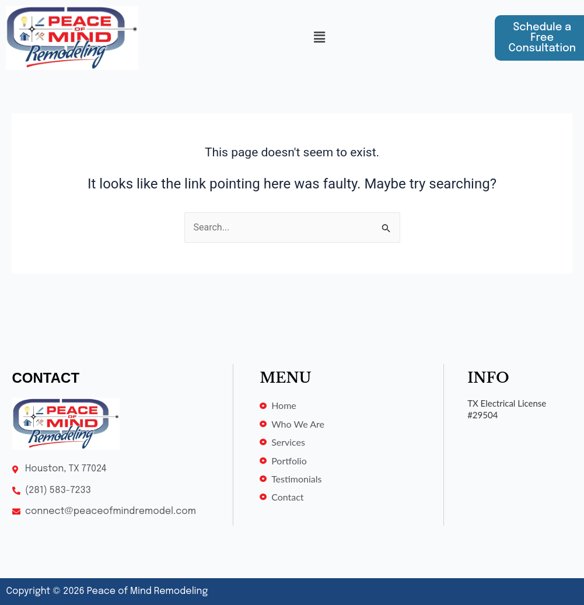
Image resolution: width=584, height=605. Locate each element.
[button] (319, 38)
